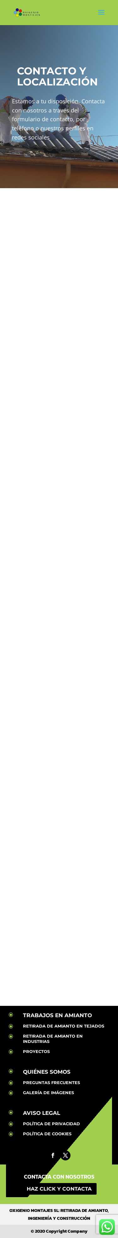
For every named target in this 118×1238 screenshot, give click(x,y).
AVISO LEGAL (41, 1113)
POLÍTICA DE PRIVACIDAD (51, 1123)
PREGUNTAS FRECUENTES (51, 1082)
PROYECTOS (36, 1051)
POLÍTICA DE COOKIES (47, 1133)
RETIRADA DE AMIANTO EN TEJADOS (63, 1025)
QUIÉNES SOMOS (46, 1072)
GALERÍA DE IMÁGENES (48, 1092)
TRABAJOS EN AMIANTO (57, 1015)
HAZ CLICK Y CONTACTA (59, 1189)
